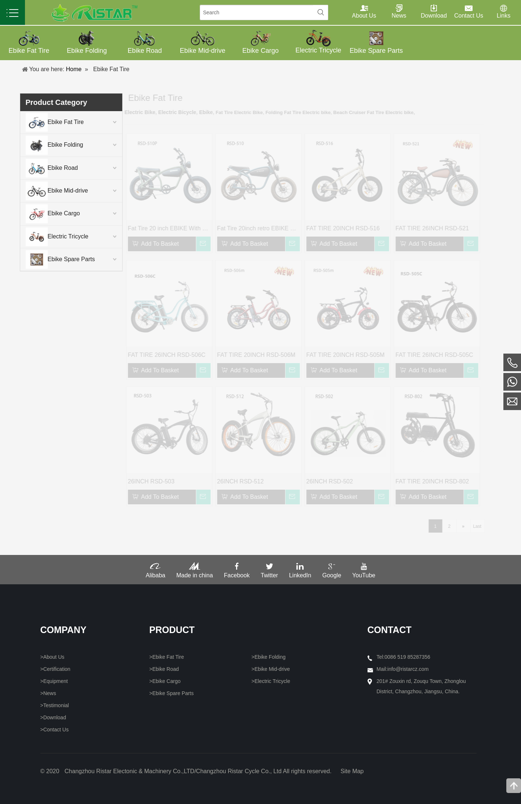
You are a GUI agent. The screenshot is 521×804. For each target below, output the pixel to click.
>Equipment (54, 681)
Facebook (237, 572)
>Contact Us (54, 729)
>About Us (52, 657)
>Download (53, 717)
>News (48, 693)
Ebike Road (41, 168)
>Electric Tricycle (271, 681)
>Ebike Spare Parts (171, 693)
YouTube (363, 572)
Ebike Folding (44, 145)
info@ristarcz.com (407, 669)
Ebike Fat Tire (44, 122)
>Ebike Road (164, 669)
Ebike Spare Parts (50, 259)
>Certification (55, 669)
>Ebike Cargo (165, 681)
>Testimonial (54, 705)
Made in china (194, 572)
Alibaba (155, 572)
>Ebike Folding (269, 657)
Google (331, 572)
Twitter (269, 572)
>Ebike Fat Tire (166, 657)
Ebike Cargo (42, 213)
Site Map (351, 771)
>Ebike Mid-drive (271, 669)
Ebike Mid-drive (46, 191)
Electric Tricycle (46, 236)
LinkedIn (300, 572)
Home (74, 69)
